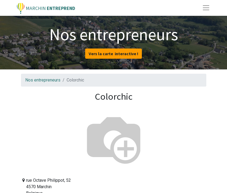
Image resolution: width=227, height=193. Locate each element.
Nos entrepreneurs (42, 80)
